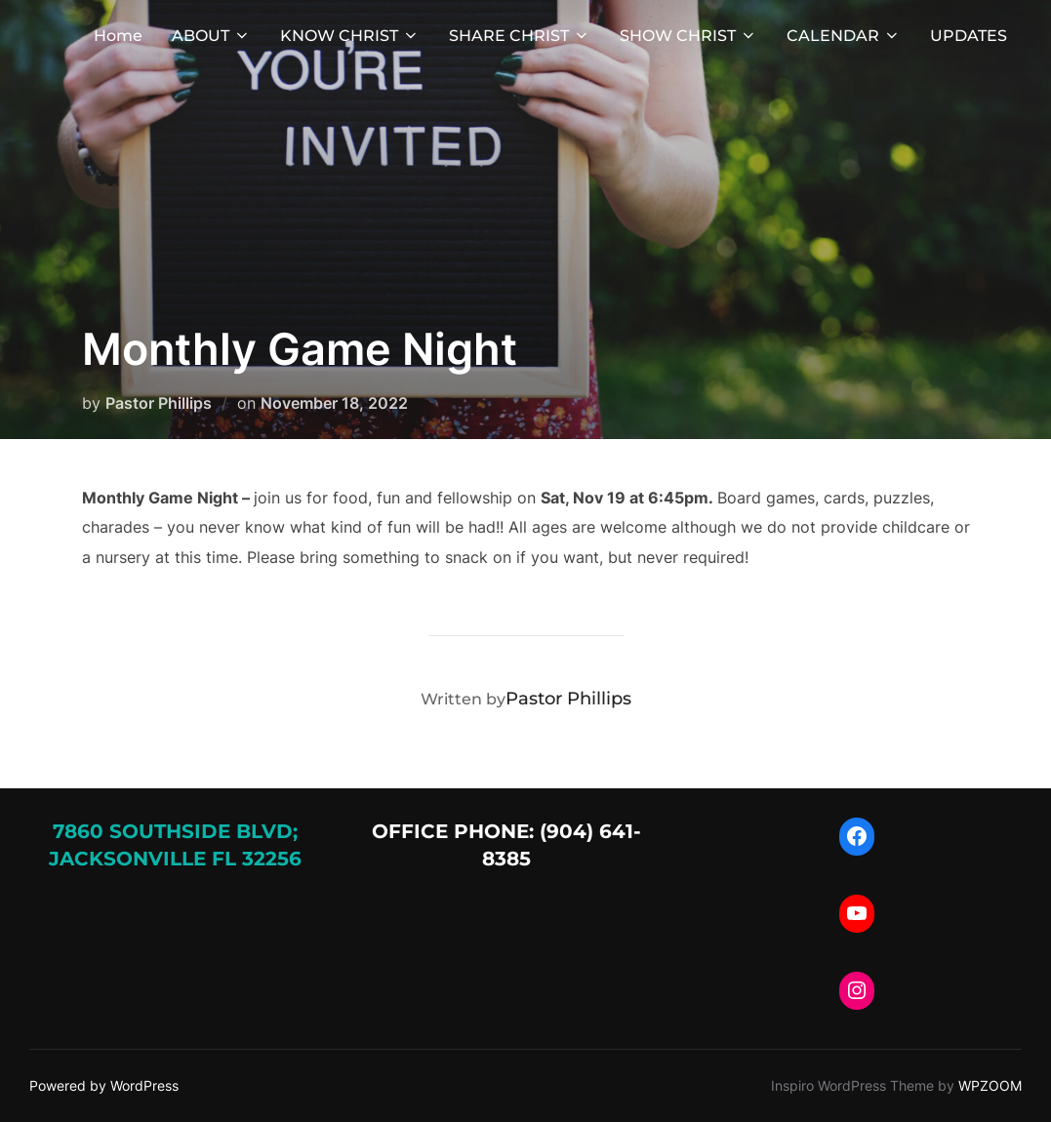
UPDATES (968, 35)
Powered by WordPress (104, 1085)
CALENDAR (844, 35)
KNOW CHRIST (350, 35)
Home (118, 35)
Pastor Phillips (158, 403)
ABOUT (211, 35)
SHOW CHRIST (688, 35)
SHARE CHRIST (519, 35)
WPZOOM (990, 1085)
